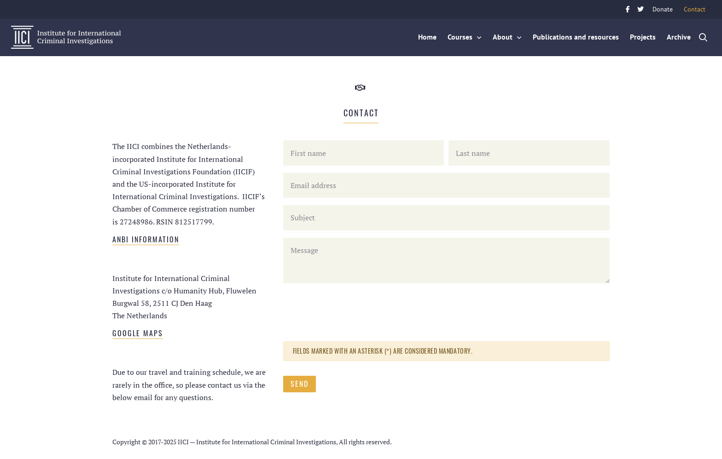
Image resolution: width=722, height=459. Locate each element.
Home (427, 36)
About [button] (502, 36)
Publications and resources (576, 36)
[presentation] (353, 309)
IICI (66, 37)
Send (300, 383)
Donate (662, 9)
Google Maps (137, 333)
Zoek (703, 37)
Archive (679, 36)
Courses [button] (460, 36)
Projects (643, 36)
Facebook (627, 9)
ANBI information (145, 239)
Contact (697, 8)
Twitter (640, 9)
